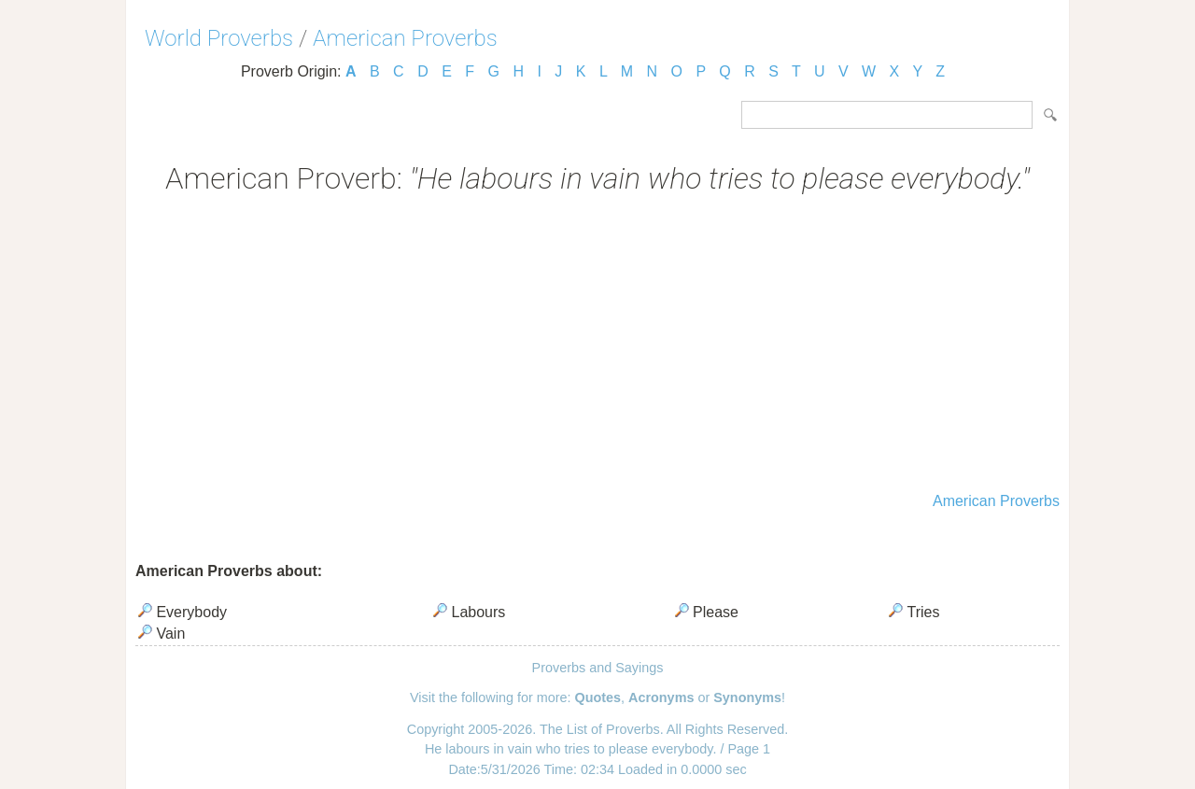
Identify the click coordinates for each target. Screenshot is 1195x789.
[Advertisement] (597, 345)
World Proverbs (219, 38)
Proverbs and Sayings (598, 667)
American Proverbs (405, 38)
